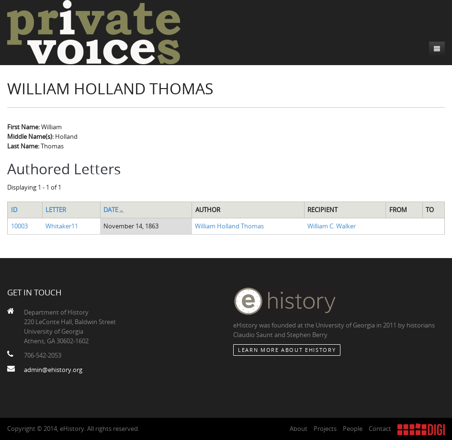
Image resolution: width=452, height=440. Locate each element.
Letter (55, 209)
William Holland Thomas (229, 226)
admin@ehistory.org (53, 369)
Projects (325, 428)
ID (14, 209)
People (352, 428)
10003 (19, 226)
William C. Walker (331, 226)
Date (113, 209)
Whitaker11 (61, 226)
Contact (380, 428)
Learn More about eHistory (287, 349)
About (298, 428)
